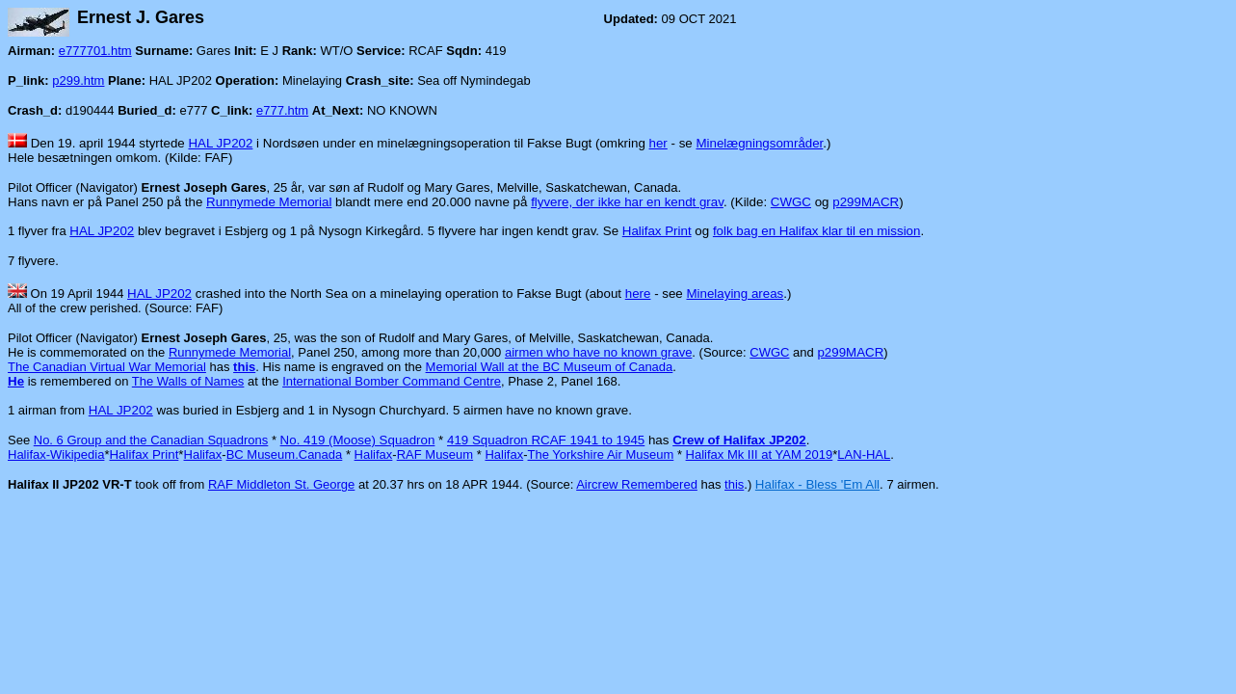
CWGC (791, 202)
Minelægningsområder (759, 143)
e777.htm (282, 110)
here (638, 293)
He (16, 381)
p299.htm (78, 80)
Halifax (203, 454)
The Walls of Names (188, 381)
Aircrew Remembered (636, 484)
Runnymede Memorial (268, 202)
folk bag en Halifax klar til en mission (817, 231)
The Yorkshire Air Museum (601, 454)
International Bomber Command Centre (391, 381)
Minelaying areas (734, 293)
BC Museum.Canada (284, 454)
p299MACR (865, 202)
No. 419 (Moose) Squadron (357, 440)
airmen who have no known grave (598, 352)
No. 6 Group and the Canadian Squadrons (151, 440)
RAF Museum (435, 454)
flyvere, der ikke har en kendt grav (627, 202)
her (658, 143)
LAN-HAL (863, 454)
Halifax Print (657, 231)
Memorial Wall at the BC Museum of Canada (549, 367)
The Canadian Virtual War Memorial (107, 367)
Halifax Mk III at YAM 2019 (759, 454)
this (734, 484)
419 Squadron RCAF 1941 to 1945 (545, 440)
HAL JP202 (220, 143)
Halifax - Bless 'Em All (817, 484)
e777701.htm (95, 50)
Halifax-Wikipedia (56, 454)
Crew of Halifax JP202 (739, 440)
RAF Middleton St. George (281, 484)
